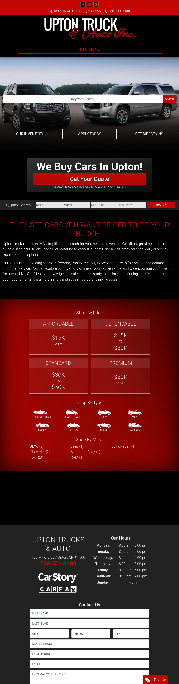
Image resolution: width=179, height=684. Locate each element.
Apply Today (89, 134)
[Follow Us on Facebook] (83, 4)
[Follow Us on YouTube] (89, 4)
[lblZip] (131, 633)
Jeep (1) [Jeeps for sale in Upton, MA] (77, 446)
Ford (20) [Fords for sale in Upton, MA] (37, 457)
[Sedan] (73, 427)
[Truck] (104, 427)
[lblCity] (49, 633)
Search (169, 99)
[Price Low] (102, 205)
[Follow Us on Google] (96, 4)
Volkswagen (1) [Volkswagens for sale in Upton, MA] (123, 446)
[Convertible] (42, 414)
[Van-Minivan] (135, 414)
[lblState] (90, 633)
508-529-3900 (119, 11)
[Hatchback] (73, 414)
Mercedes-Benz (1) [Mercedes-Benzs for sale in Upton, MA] (85, 452)
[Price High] (131, 205)
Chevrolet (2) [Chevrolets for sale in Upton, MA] (40, 452)
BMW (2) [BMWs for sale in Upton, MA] (37, 446)
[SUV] (104, 414)
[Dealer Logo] (89, 29)
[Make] (46, 205)
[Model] (74, 205)
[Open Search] (83, 99)
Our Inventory (29, 134)
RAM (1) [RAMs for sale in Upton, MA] (77, 457)
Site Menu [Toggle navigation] (89, 49)
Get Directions (149, 134)
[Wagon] (135, 427)
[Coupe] (42, 427)
